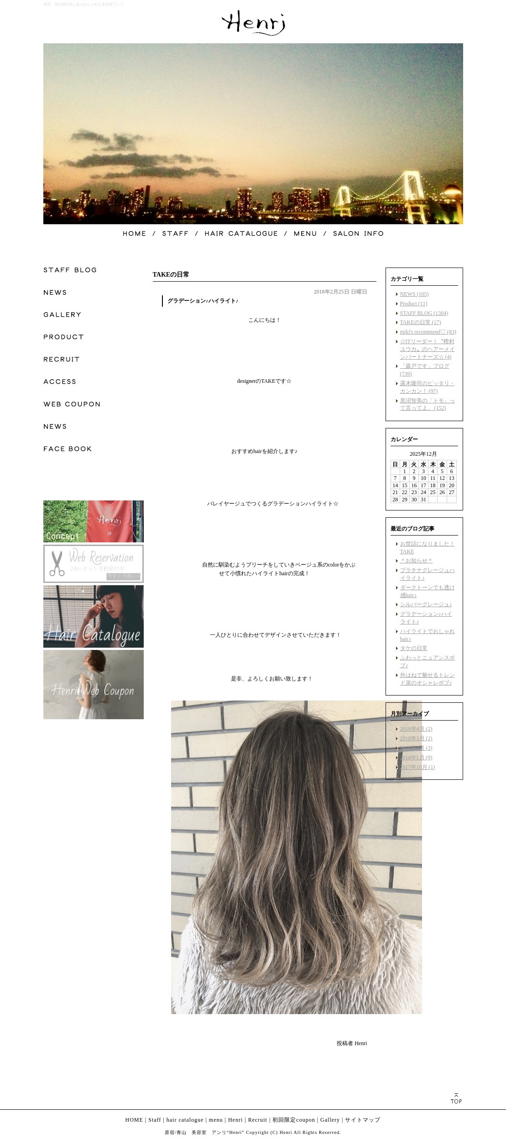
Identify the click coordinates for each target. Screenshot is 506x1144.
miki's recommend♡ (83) (428, 332)
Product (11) (414, 303)
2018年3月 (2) (416, 738)
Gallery (330, 1120)
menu (216, 1120)
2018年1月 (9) (416, 757)
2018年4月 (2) (416, 729)
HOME (134, 1120)
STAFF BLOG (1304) (424, 313)
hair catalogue (185, 1120)
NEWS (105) (414, 294)
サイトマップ (363, 1120)
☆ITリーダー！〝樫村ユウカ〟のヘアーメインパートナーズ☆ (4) (427, 349)
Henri (235, 1120)
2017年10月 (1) (417, 767)
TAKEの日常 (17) (420, 322)
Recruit (257, 1120)
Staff (154, 1120)
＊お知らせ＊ (416, 560)
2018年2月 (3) (416, 748)
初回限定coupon (293, 1120)
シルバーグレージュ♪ (426, 604)
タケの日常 (414, 648)
